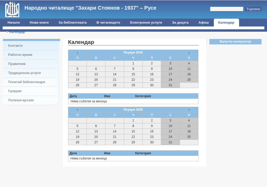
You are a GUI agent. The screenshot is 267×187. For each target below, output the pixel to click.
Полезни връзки (21, 100)
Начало (14, 22)
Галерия (14, 91)
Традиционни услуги (24, 73)
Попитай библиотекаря (26, 82)
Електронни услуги (146, 22)
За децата (180, 22)
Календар (226, 22)
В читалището (108, 22)
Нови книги (39, 22)
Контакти (15, 46)
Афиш (203, 22)
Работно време (20, 55)
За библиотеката (73, 22)
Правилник (17, 64)
